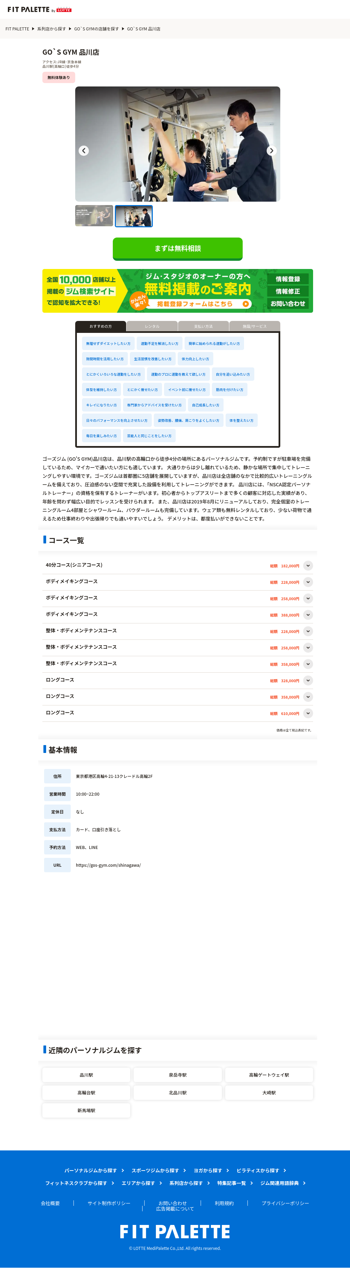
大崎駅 (269, 1092)
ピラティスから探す (258, 1170)
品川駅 (86, 1074)
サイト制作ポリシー (109, 1203)
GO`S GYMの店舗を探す (96, 28)
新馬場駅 (86, 1110)
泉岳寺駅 (178, 1074)
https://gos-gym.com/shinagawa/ (108, 865)
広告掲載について (175, 1208)
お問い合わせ (172, 1203)
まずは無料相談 (178, 248)
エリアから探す (138, 1182)
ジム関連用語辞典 (279, 1182)
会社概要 (50, 1203)
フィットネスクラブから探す (76, 1182)
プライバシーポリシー (285, 1203)
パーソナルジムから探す (91, 1170)
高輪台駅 (86, 1092)
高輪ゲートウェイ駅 (269, 1074)
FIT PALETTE (17, 28)
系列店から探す (51, 28)
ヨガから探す (207, 1170)
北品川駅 (178, 1092)
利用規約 (224, 1203)
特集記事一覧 (231, 1182)
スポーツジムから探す (155, 1170)
